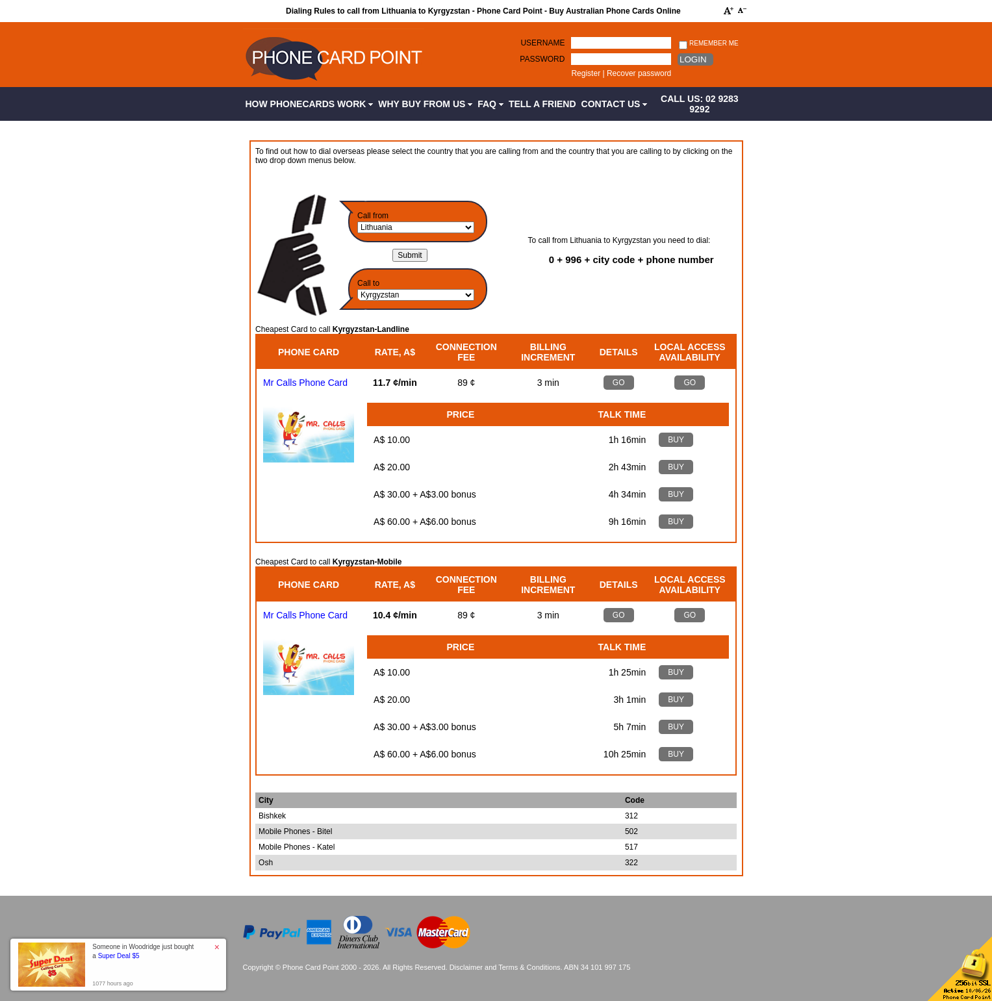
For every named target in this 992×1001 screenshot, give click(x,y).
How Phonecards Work (310, 104)
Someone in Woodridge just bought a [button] (143, 951)
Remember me (708, 44)
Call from (372, 215)
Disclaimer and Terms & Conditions (505, 967)
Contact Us (614, 104)
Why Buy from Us (425, 104)
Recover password (639, 73)
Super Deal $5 (119, 955)
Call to (368, 283)
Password (542, 59)
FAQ (490, 104)
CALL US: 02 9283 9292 (700, 104)
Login (693, 59)
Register (585, 73)
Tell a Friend (542, 104)
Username (542, 42)
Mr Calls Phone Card (305, 382)
